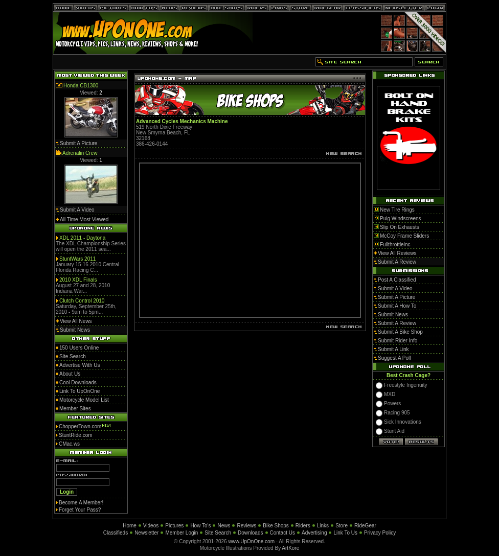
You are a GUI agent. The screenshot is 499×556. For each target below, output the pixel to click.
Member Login (181, 533)
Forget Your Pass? (80, 510)
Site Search (218, 533)
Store (341, 525)
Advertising (314, 533)
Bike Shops (276, 525)
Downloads (250, 533)
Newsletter (146, 533)
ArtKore (290, 548)
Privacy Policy (380, 533)
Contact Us (282, 533)
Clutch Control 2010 (81, 301)
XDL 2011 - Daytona (82, 238)
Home (130, 525)
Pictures (174, 525)
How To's (200, 525)
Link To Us (345, 533)
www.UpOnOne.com (251, 541)
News (223, 525)
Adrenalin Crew (79, 153)
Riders (303, 525)
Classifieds (115, 533)
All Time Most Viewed (84, 219)
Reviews (246, 525)
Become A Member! (81, 502)
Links (323, 525)
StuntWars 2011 (77, 259)
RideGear (365, 525)
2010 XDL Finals (78, 280)
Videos (150, 525)
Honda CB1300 (80, 85)
